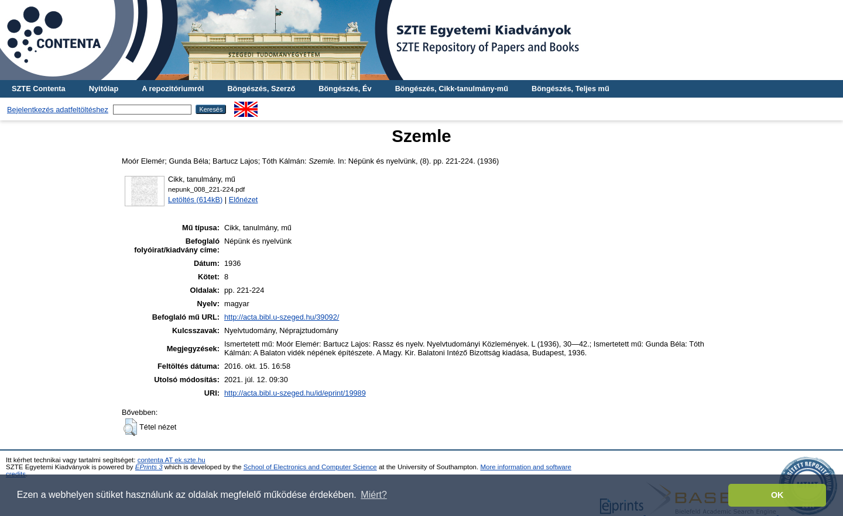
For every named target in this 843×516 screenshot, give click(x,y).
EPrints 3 (149, 466)
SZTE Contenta (39, 88)
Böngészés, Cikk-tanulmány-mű (451, 88)
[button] (130, 427)
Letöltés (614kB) (195, 199)
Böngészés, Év (344, 88)
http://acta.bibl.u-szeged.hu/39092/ (281, 317)
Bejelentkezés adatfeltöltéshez (57, 109)
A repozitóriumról (173, 88)
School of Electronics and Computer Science (310, 466)
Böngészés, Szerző (261, 88)
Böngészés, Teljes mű (570, 88)
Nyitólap (103, 88)
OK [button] (777, 495)
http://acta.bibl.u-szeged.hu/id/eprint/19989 (295, 393)
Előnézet (243, 199)
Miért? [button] (373, 495)
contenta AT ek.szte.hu (171, 459)
